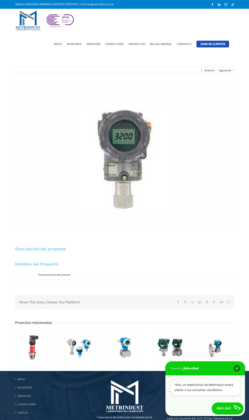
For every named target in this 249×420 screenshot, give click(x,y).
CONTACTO (25, 388)
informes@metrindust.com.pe (97, 4)
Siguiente (225, 70)
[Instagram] (128, 405)
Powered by (185, 368)
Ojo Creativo (165, 416)
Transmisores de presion (54, 274)
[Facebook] (117, 405)
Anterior (209, 70)
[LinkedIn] (123, 405)
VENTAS (23, 379)
